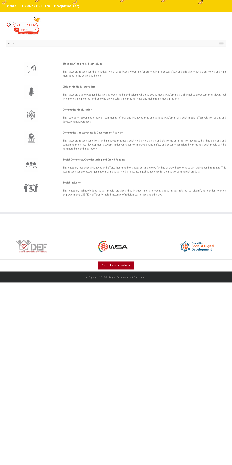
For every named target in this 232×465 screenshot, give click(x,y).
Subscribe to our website (116, 265)
